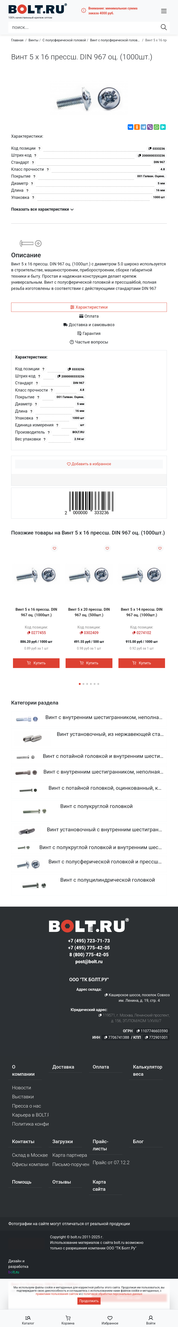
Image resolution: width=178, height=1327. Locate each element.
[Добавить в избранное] (89, 464)
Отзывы (61, 1182)
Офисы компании (30, 1165)
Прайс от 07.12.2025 (111, 1163)
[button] (164, 10)
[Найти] (164, 25)
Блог (138, 1142)
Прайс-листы (100, 1145)
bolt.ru (13, 1272)
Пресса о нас (26, 1106)
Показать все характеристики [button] (42, 209)
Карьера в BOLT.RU (30, 1115)
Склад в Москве (30, 1156)
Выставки (23, 1097)
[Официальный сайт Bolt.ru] (33, 8)
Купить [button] (36, 663)
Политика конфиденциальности (30, 1124)
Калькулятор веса (147, 1071)
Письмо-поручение (70, 1165)
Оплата (101, 1067)
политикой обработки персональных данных (112, 1294)
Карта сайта (99, 1186)
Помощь (21, 1182)
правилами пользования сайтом (57, 1294)
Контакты (23, 1142)
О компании (23, 1071)
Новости (21, 1088)
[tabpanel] (89, 400)
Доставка (63, 1067)
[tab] (89, 307)
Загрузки (62, 1142)
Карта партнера (69, 1156)
